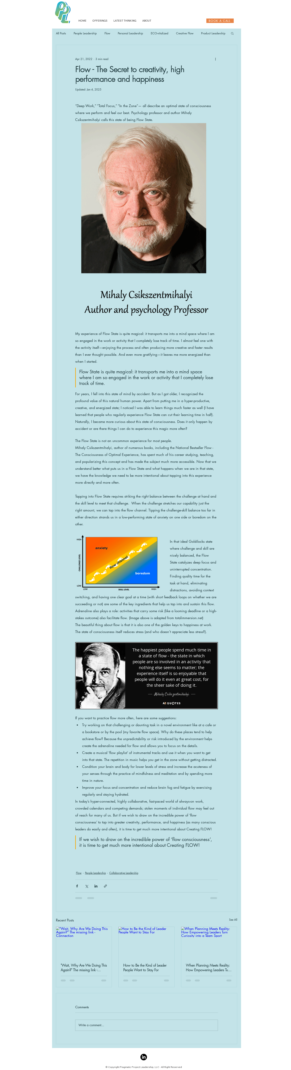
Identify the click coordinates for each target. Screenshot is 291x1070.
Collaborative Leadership (123, 873)
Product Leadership (213, 33)
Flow (107, 33)
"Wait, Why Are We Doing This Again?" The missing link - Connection (84, 967)
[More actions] (215, 59)
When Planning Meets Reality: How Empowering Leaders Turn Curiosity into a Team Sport (208, 967)
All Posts (61, 33)
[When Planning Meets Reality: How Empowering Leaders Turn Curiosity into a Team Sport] (209, 942)
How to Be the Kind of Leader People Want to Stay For (144, 967)
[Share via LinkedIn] (96, 886)
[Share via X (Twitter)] (86, 886)
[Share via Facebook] (77, 886)
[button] (232, 33)
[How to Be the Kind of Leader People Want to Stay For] (146, 942)
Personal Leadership (130, 33)
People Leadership (85, 33)
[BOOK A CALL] (220, 21)
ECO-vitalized (159, 33)
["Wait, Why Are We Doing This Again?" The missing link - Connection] (84, 942)
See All (233, 919)
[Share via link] (105, 886)
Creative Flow (184, 33)
